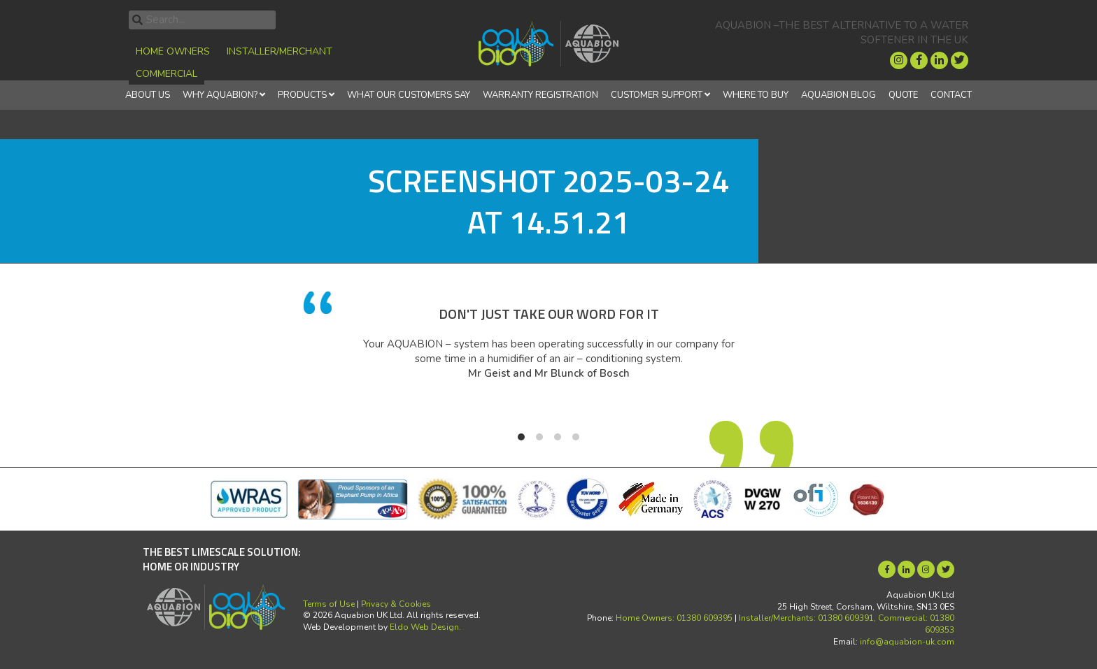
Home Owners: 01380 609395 (674, 618)
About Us (147, 95)
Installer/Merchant (279, 51)
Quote (903, 95)
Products (302, 95)
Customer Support (656, 95)
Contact (951, 95)
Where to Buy (755, 95)
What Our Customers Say (408, 95)
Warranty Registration (540, 95)
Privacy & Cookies (396, 604)
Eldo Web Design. (425, 627)
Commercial (166, 73)
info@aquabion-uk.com (907, 641)
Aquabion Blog (838, 95)
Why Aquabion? (220, 95)
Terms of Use (329, 604)
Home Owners (173, 51)
